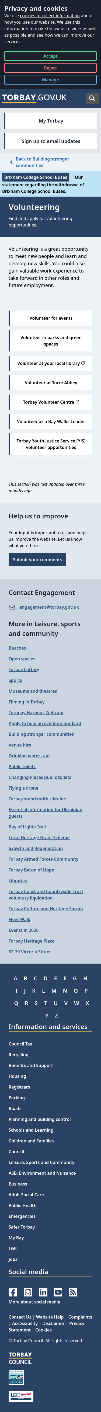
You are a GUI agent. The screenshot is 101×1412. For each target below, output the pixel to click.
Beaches (17, 648)
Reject (50, 69)
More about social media (34, 1302)
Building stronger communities (41, 734)
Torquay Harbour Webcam (36, 713)
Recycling (19, 1055)
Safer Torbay (22, 1227)
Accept (50, 57)
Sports (15, 680)
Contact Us (20, 1317)
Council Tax (20, 1044)
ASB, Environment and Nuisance (42, 1173)
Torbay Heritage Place (32, 941)
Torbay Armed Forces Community (43, 859)
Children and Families (31, 1141)
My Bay (16, 1238)
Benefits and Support (31, 1065)
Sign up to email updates (51, 141)
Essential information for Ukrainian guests (45, 813)
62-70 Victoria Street (30, 952)
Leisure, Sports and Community (41, 1162)
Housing (17, 1076)
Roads (15, 1108)
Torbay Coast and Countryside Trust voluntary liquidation (46, 894)
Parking (17, 1098)
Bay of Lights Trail (27, 827)
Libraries (18, 881)
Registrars (19, 1087)
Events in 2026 (24, 930)
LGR (13, 1248)
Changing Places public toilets (40, 777)
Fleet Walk (19, 919)
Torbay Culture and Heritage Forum (46, 909)
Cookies (43, 1330)
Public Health (22, 1205)
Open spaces (22, 659)
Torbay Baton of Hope (31, 870)
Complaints (80, 1317)
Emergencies (22, 1216)
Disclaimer (53, 1323)
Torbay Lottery (24, 669)
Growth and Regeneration (36, 848)
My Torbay (51, 120)
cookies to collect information (50, 16)
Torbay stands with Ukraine (37, 799)
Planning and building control (40, 1119)
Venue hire (20, 745)
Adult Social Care (26, 1195)
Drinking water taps (29, 756)
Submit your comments (37, 560)
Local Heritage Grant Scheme (39, 838)
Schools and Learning (31, 1130)
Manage (54, 81)
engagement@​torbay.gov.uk (49, 607)
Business (18, 1184)
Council (16, 1152)
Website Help (50, 1317)
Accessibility (25, 1323)
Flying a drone (23, 788)
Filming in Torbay (27, 702)
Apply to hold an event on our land (45, 723)
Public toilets (22, 766)
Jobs (13, 1259)
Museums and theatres (33, 691)
